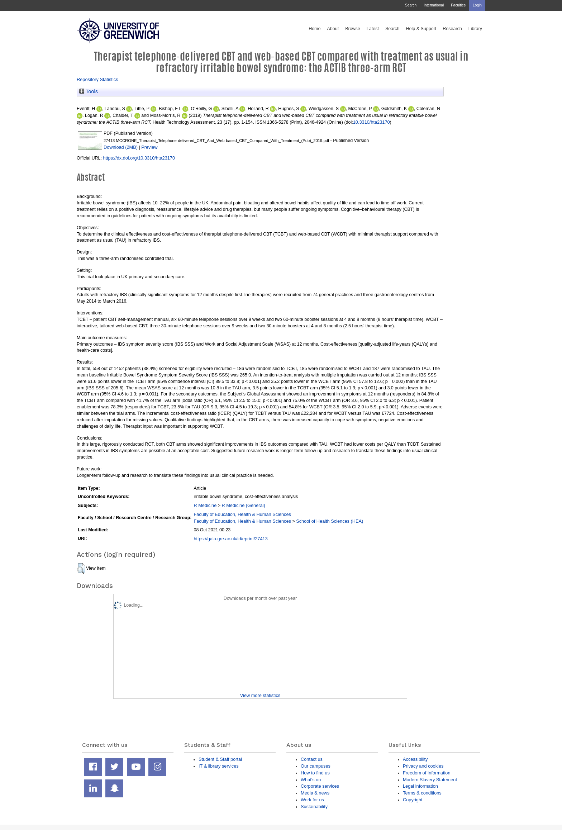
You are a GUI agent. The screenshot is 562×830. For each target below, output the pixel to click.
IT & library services (219, 766)
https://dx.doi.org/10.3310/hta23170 (139, 158)
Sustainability (314, 806)
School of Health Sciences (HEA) (329, 521)
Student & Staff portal (220, 759)
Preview (149, 147)
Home (314, 28)
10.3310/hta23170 (371, 122)
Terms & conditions (422, 793)
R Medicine (205, 505)
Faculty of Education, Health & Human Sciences (242, 514)
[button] (81, 568)
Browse (352, 28)
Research (452, 28)
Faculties (458, 5)
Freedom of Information (427, 773)
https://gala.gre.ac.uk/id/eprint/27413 (230, 538)
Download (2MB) (121, 147)
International (434, 5)
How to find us (315, 773)
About (333, 28)
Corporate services (320, 786)
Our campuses (315, 766)
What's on (311, 779)
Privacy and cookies (423, 766)
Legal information (420, 786)
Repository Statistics (97, 79)
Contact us (312, 759)
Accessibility (415, 759)
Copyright (413, 799)
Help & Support (421, 28)
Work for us (312, 799)
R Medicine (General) (243, 505)
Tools (88, 91)
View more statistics (260, 695)
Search (410, 5)
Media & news (315, 793)
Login (477, 5)
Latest (373, 28)
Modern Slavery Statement (430, 779)
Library (475, 28)
